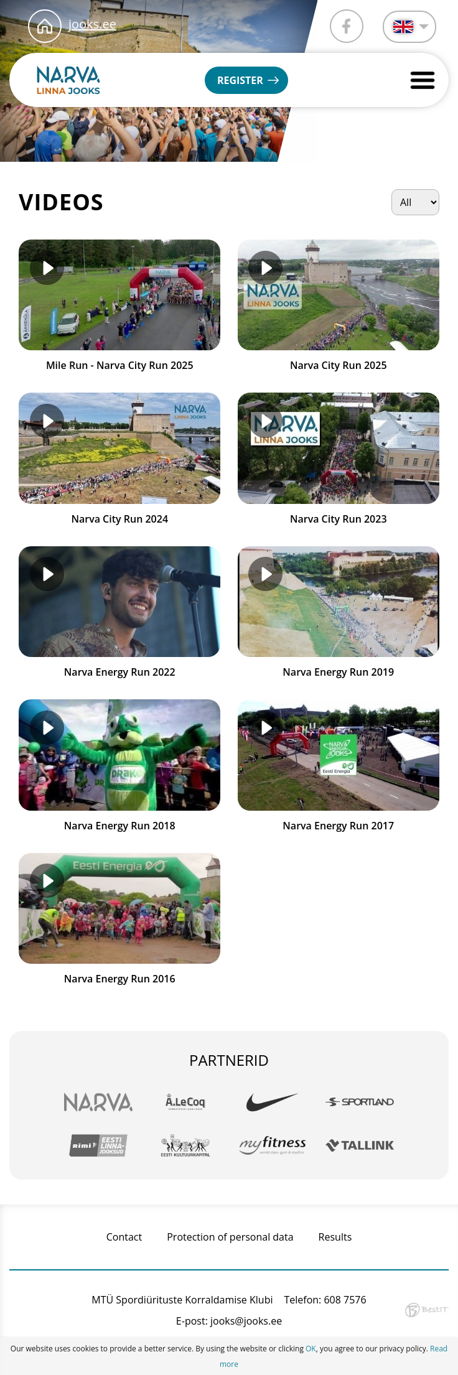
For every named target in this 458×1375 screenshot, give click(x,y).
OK (311, 1348)
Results (335, 1237)
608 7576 (345, 1300)
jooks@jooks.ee (246, 1321)
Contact (124, 1237)
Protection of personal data (230, 1237)
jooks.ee (92, 24)
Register (240, 80)
